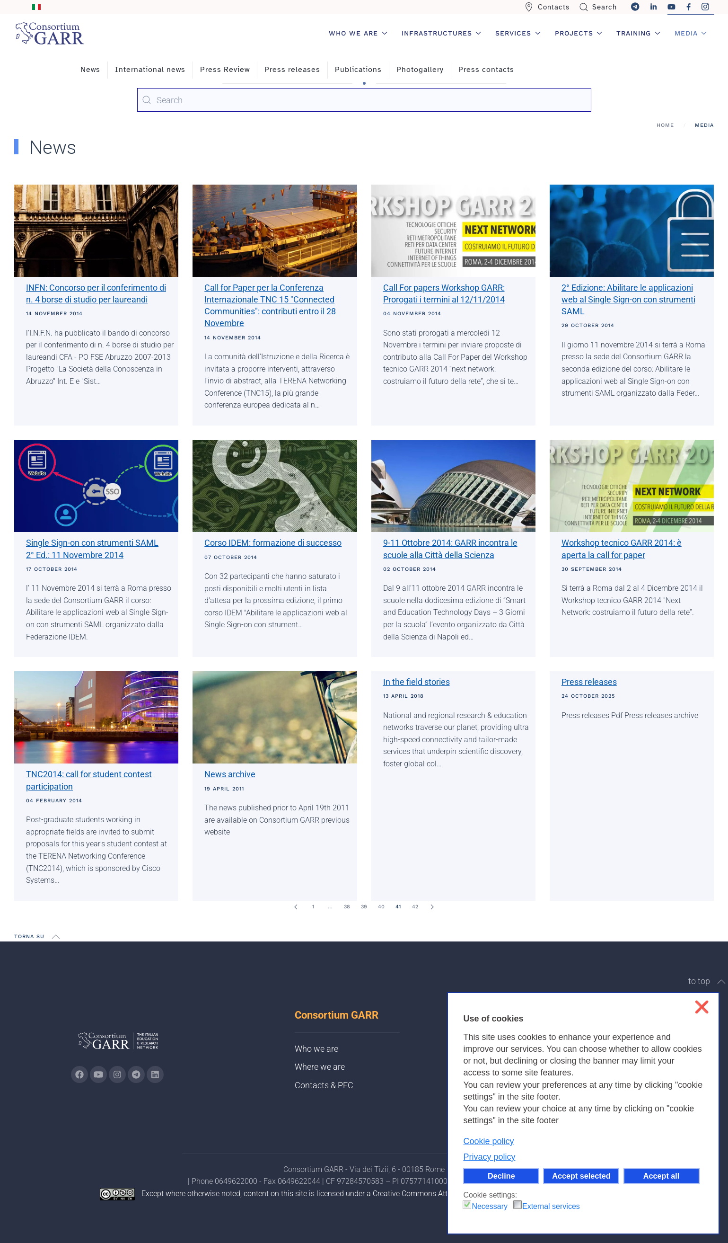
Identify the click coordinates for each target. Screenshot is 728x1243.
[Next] (432, 907)
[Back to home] (49, 33)
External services (551, 1206)
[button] (55, 936)
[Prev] (296, 907)
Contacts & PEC (324, 1085)
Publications (358, 69)
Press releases (292, 69)
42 (415, 907)
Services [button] (518, 33)
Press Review (225, 69)
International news (150, 69)
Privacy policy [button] (489, 1157)
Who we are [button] (358, 33)
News (90, 69)
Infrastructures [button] (442, 33)
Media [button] (691, 33)
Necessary (490, 1206)
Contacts (547, 7)
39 (364, 907)
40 (381, 907)
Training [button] (638, 33)
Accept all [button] (661, 1176)
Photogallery (420, 69)
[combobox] (364, 100)
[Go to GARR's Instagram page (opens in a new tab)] (79, 1074)
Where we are (320, 1067)
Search (598, 7)
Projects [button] (579, 33)
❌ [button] (701, 1007)
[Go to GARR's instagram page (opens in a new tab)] (117, 1074)
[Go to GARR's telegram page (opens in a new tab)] (136, 1074)
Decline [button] (501, 1176)
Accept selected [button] (581, 1176)
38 (347, 907)
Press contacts (486, 69)
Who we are (316, 1049)
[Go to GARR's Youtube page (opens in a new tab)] (98, 1074)
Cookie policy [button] (488, 1141)
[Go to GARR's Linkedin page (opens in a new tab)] (155, 1074)
